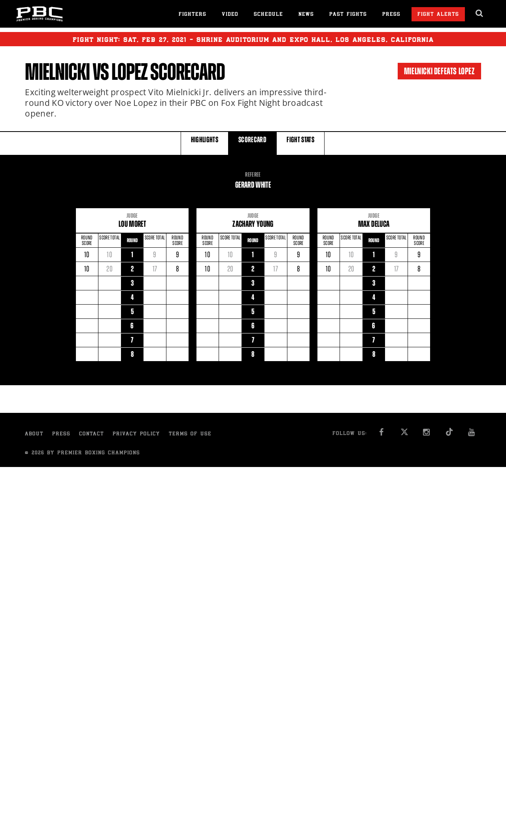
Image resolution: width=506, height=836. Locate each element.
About (34, 434)
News (306, 15)
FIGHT (300, 143)
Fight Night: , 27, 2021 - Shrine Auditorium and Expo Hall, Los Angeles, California (253, 39)
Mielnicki (57, 72)
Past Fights (348, 15)
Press (391, 15)
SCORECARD (252, 143)
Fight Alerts (438, 15)
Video (230, 15)
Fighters (192, 15)
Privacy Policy (136, 434)
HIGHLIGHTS (205, 143)
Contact (91, 434)
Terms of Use (190, 434)
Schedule (268, 15)
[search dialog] (480, 13)
